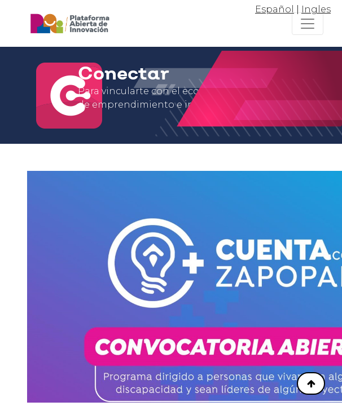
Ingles (316, 9)
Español (274, 9)
